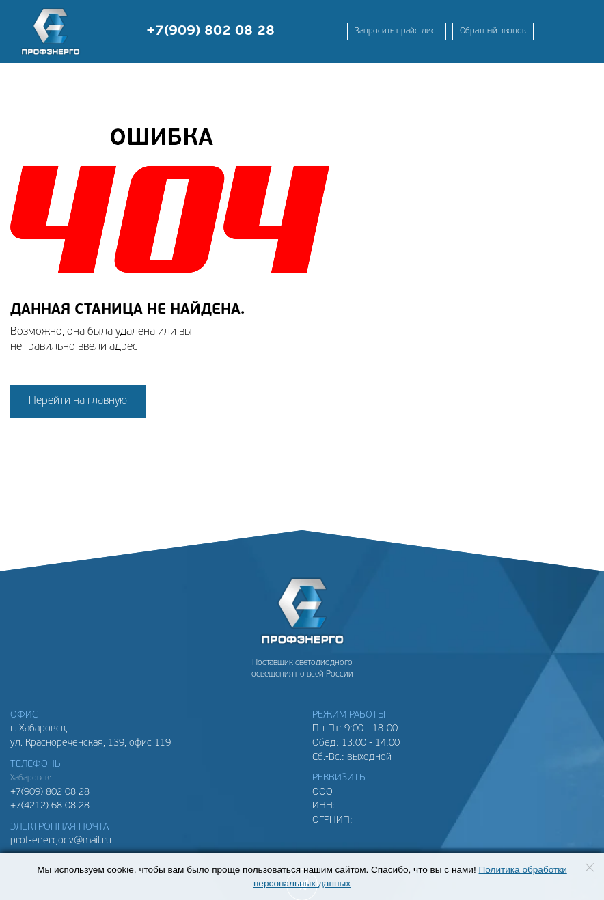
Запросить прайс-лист (397, 31)
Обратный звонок (493, 31)
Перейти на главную (78, 401)
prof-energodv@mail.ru (60, 841)
